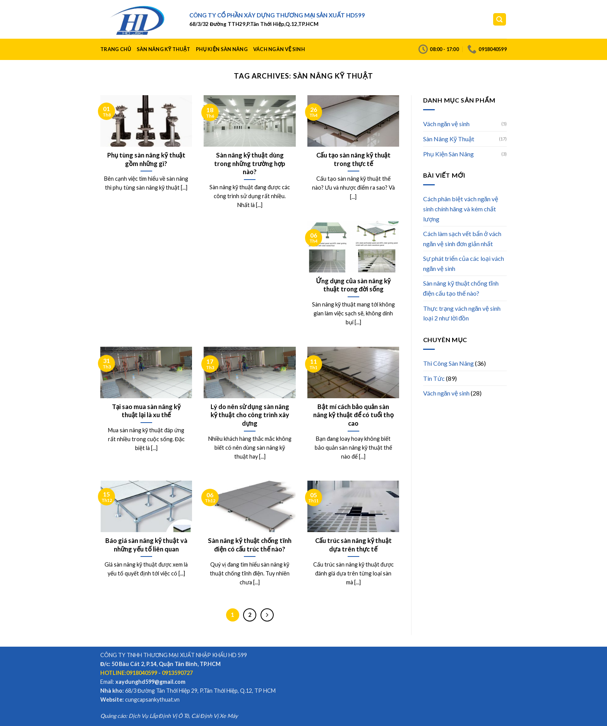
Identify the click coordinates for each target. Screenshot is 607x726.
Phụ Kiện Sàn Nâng (222, 49)
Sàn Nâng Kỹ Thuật (163, 49)
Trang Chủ (115, 49)
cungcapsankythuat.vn (152, 699)
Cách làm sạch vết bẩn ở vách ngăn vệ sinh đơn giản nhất (462, 238)
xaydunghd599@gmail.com (150, 681)
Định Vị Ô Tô (174, 715)
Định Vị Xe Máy (219, 715)
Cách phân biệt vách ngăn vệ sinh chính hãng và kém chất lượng (461, 208)
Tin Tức (434, 378)
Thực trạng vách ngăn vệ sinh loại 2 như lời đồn (462, 313)
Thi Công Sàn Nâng (448, 363)
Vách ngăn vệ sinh (279, 49)
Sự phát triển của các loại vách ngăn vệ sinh (463, 263)
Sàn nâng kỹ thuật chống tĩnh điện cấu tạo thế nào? (461, 288)
